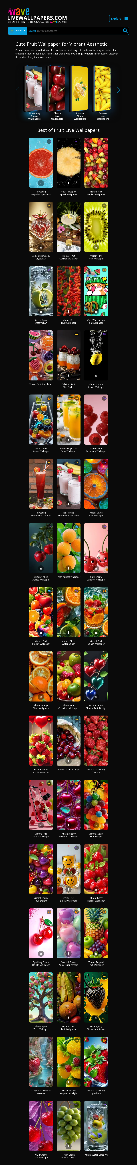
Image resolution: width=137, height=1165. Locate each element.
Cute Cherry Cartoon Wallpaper (96, 578)
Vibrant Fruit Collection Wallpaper (68, 707)
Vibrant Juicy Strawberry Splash (96, 1028)
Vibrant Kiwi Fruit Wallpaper (96, 257)
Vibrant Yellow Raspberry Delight (68, 1092)
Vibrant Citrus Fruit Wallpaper (96, 514)
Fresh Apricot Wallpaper (68, 576)
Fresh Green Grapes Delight (68, 1156)
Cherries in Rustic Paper (68, 769)
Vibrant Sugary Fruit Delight (96, 835)
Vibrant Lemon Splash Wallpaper (96, 385)
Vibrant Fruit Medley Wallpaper (96, 193)
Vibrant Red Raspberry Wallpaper (96, 450)
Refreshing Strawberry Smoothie (68, 514)
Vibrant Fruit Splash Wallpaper (40, 450)
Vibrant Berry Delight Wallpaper (96, 899)
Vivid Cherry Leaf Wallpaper (41, 1156)
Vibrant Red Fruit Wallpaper (68, 321)
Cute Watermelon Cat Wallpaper (96, 321)
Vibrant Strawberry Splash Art (96, 1092)
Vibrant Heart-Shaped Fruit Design (96, 707)
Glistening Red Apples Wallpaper (41, 578)
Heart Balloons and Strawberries (41, 771)
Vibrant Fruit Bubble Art (40, 384)
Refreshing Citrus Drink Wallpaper (68, 450)
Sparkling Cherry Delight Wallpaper (41, 963)
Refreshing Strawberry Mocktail (41, 514)
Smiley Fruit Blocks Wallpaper (68, 899)
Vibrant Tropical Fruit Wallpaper (96, 963)
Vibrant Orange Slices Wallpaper (41, 707)
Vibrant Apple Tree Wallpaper (40, 1028)
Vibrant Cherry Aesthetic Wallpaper (68, 835)
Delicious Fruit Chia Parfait (68, 385)
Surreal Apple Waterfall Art (41, 321)
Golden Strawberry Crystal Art (41, 257)
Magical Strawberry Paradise (40, 1092)
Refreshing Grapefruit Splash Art (41, 193)
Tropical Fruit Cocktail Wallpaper (68, 257)
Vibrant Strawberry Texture (96, 771)
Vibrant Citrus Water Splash (68, 642)
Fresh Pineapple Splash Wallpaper (68, 193)
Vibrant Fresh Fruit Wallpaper (68, 1028)
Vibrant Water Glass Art (96, 1154)
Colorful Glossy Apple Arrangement (68, 963)
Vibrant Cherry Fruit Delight (41, 899)
